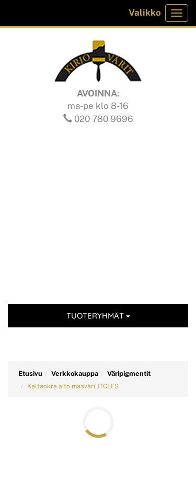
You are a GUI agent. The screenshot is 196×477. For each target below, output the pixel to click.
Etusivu (30, 373)
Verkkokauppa (74, 373)
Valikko (145, 12)
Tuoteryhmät (98, 316)
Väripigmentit (129, 373)
